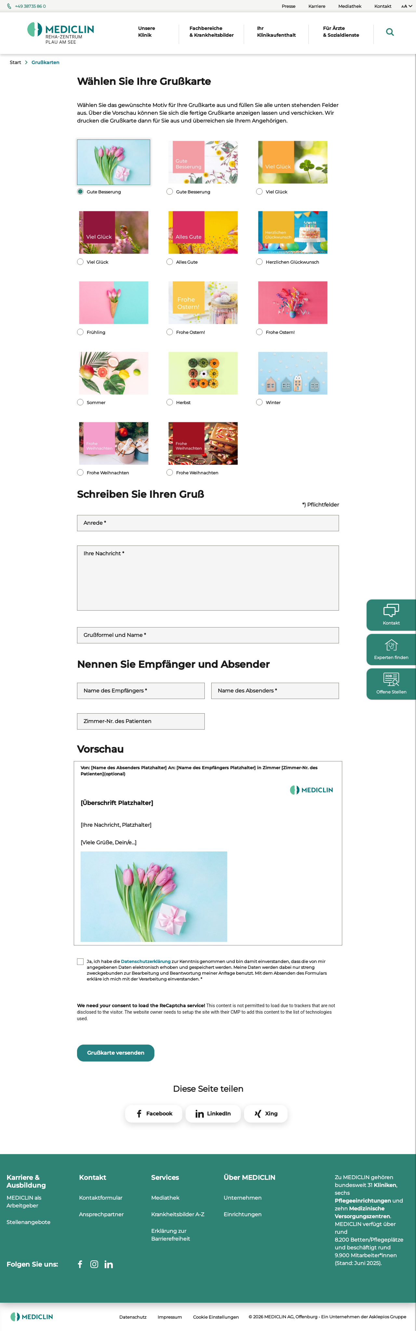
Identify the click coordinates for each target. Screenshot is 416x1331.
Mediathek (349, 6)
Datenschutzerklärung (146, 961)
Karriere (316, 6)
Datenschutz (133, 1317)
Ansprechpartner (101, 1214)
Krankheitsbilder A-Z (177, 1214)
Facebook (159, 1114)
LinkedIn (219, 1114)
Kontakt (382, 6)
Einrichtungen (243, 1214)
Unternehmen (243, 1198)
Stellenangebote (28, 1222)
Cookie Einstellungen (216, 1317)
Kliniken (385, 1185)
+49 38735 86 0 (30, 6)
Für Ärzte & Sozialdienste (341, 31)
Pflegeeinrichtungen (363, 1201)
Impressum (170, 1317)
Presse (288, 6)
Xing (271, 1114)
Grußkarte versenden (115, 1053)
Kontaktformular (100, 1198)
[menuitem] (407, 6)
